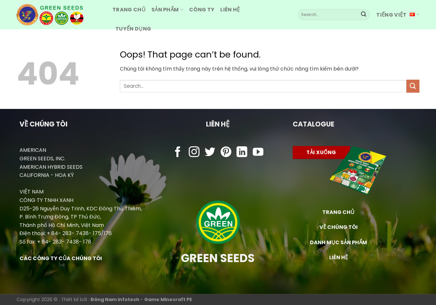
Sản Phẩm (167, 9)
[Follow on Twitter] (210, 153)
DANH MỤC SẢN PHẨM (338, 242)
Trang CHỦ (129, 9)
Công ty (201, 9)
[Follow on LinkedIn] (242, 153)
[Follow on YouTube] (258, 153)
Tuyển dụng (133, 29)
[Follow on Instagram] (194, 153)
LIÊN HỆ (338, 257)
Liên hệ (230, 9)
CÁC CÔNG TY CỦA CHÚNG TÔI (60, 258)
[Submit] (363, 14)
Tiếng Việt (397, 14)
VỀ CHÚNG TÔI (338, 227)
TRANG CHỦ (338, 212)
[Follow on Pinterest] (226, 153)
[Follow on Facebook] (178, 153)
